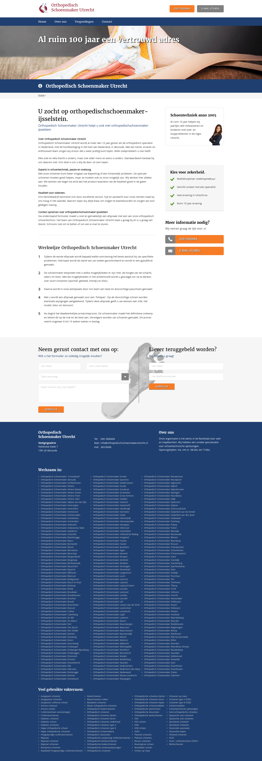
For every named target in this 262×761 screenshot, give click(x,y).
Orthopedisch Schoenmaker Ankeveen (59, 525)
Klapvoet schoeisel (49, 741)
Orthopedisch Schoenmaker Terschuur (162, 576)
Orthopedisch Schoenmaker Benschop (59, 554)
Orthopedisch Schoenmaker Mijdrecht (111, 644)
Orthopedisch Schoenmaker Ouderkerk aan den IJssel (169, 515)
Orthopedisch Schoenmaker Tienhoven (162, 583)
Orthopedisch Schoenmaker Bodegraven (60, 579)
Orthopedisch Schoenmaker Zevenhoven (163, 666)
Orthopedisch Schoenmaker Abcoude (58, 480)
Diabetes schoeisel (49, 719)
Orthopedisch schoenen (98, 712)
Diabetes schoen (48, 722)
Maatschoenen (94, 696)
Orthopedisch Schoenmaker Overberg (162, 521)
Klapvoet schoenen (49, 744)
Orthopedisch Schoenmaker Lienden (110, 595)
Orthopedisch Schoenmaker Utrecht (161, 595)
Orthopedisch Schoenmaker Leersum (110, 579)
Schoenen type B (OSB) (180, 703)
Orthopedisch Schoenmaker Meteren (110, 640)
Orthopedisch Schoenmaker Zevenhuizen (163, 669)
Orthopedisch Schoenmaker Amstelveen (60, 518)
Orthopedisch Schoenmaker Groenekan (111, 493)
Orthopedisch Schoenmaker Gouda (109, 486)
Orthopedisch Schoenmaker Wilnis (160, 640)
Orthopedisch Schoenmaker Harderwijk (111, 509)
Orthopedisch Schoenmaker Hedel (109, 515)
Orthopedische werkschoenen (148, 716)
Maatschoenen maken (97, 699)
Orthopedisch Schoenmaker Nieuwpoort (163, 480)
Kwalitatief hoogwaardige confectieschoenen (62, 751)
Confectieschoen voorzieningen (55, 712)
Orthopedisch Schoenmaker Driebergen (59, 647)
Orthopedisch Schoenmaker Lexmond (110, 592)
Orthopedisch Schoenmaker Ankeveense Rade (62, 528)
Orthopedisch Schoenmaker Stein (159, 570)
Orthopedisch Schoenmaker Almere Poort (60, 496)
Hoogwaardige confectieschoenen (57, 735)
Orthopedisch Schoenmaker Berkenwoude (60, 563)
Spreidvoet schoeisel (178, 722)
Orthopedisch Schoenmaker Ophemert (162, 502)
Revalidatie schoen (143, 748)
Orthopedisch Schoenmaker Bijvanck (58, 570)
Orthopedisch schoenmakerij (100, 732)
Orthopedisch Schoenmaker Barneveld (59, 544)
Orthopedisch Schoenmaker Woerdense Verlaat (166, 647)
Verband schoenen (178, 735)
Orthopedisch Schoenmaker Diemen (58, 634)
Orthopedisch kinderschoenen (101, 709)
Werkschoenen (176, 744)
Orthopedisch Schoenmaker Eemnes (58, 676)
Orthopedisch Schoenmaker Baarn (57, 541)
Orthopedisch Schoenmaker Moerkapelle (112, 647)
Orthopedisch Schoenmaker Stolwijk (161, 573)
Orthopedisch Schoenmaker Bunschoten (60, 605)
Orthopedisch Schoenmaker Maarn (109, 621)
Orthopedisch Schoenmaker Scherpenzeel (163, 547)
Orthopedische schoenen (98, 751)
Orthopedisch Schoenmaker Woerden (161, 644)
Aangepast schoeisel (50, 696)
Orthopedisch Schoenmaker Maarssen (111, 628)
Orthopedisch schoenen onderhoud (103, 722)
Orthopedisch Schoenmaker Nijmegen (162, 493)
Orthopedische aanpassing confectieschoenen (108, 738)
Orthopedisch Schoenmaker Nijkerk (160, 486)
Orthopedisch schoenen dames (101, 716)
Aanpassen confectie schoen (54, 703)
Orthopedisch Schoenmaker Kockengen (111, 566)
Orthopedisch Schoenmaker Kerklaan (110, 563)
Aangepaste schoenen (51, 699)
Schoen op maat (142, 751)
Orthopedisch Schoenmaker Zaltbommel (163, 656)
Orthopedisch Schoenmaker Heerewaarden (113, 521)
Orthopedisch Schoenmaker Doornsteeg (60, 644)
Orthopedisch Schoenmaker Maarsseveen (113, 631)
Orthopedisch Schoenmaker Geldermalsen (113, 483)
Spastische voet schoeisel (181, 716)
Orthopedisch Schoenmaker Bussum (58, 608)
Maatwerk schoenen (96, 703)
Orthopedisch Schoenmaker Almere (57, 486)
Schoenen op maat (178, 696)
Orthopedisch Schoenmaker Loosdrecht (111, 611)
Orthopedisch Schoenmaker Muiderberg (112, 659)
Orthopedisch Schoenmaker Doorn (57, 640)
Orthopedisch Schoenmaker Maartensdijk (112, 634)
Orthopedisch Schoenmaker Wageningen (163, 628)
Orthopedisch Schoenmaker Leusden (110, 589)
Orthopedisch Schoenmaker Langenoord (112, 573)
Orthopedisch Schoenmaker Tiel (159, 579)
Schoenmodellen (177, 706)
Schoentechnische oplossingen (183, 709)
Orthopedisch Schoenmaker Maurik (109, 637)
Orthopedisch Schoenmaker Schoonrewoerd (164, 554)
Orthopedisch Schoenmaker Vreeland (161, 615)
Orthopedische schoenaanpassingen (104, 748)
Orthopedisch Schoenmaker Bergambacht (60, 557)
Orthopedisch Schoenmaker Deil (56, 624)
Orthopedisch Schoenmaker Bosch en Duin (61, 583)
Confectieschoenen (50, 716)
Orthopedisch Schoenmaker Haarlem (110, 502)
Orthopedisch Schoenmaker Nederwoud (112, 672)
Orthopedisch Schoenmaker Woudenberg (163, 650)
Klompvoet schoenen (50, 748)
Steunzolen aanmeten (179, 728)
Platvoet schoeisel (143, 735)
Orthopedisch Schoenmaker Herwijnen (111, 525)
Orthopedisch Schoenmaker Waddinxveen (163, 624)
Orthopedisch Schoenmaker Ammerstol (59, 512)
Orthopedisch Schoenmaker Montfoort (111, 650)
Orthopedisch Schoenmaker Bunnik (57, 602)
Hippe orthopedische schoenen (55, 732)
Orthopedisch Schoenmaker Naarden (110, 663)
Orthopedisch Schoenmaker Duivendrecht (60, 663)
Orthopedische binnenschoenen (102, 741)
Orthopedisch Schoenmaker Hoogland (111, 538)
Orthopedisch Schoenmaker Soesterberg (163, 563)
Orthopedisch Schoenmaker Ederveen (58, 669)
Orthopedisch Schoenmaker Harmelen (111, 512)
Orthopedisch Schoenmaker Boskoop (58, 586)
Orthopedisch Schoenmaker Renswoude (162, 534)
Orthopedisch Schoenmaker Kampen (110, 557)
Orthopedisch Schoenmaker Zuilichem (162, 676)
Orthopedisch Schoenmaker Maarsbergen (113, 624)
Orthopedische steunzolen (147, 712)
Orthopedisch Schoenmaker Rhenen (161, 538)
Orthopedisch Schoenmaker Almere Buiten (61, 489)
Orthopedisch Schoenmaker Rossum (161, 544)
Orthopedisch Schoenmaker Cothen (57, 611)
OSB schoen (140, 728)
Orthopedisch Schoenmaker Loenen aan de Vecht (116, 605)
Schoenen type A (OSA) (180, 699)
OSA (137, 719)
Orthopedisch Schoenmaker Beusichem (59, 566)
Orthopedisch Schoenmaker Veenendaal (163, 599)
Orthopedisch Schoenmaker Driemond (59, 656)
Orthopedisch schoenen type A (101, 725)
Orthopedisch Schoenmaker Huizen (109, 544)
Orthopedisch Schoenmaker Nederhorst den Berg (116, 669)
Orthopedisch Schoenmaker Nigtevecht (162, 483)
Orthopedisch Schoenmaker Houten (110, 541)
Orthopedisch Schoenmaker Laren (109, 576)
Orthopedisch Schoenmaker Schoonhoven (163, 550)
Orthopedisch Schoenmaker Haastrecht (111, 505)
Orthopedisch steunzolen (98, 735)
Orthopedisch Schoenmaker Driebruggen (60, 653)
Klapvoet (45, 738)
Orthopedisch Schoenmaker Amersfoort (59, 509)
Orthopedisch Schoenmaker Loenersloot (112, 608)
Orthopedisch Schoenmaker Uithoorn (161, 592)
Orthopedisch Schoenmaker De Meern (59, 621)
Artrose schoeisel (49, 706)
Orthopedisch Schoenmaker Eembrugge (59, 672)
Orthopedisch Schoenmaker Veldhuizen (162, 602)
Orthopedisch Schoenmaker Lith (108, 602)
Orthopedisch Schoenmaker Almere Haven (61, 493)
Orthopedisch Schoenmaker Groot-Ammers (113, 496)
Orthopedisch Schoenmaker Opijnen (161, 505)
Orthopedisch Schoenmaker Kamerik (110, 554)
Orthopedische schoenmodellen (149, 706)
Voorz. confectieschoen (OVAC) (183, 741)
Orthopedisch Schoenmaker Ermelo (109, 477)
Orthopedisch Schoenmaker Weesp (160, 631)
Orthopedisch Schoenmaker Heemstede (112, 518)
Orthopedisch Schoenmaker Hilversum (111, 528)
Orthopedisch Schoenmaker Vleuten (161, 611)
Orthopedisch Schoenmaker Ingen (109, 550)
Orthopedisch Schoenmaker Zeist (159, 663)
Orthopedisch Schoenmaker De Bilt (57, 618)
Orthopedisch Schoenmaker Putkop (160, 525)
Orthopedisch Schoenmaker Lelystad (110, 583)
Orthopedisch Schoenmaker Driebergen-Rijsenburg (65, 650)
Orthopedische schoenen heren (149, 699)
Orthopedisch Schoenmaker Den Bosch (59, 628)
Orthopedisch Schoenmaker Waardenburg (164, 618)
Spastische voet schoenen (181, 719)
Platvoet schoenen (143, 738)
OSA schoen (140, 722)
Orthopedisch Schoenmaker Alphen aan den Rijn (63, 502)
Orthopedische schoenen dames (150, 696)
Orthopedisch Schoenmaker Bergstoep (59, 560)
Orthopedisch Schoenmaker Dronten (58, 659)
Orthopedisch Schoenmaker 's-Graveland (60, 477)
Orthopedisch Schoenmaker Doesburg (59, 637)
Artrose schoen (48, 709)
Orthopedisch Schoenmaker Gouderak (111, 489)
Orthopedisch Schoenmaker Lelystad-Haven (113, 586)
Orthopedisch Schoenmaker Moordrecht (112, 653)
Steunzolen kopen (177, 732)
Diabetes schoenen (50, 725)
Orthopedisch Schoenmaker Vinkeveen (162, 608)
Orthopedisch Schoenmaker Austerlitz (58, 534)
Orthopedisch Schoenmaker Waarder (161, 621)
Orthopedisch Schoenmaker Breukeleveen (60, 595)
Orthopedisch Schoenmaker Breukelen (59, 592)
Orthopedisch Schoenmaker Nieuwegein (112, 679)
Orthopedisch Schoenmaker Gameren (111, 480)
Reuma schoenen (143, 741)
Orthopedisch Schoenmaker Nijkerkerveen (164, 489)
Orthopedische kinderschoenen (101, 744)
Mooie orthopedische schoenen (102, 706)
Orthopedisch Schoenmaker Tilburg (160, 586)
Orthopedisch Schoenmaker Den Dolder (59, 631)
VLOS (171, 738)
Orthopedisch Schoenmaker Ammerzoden (60, 515)
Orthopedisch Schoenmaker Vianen (160, 605)
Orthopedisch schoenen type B (101, 728)
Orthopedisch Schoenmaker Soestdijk (161, 560)
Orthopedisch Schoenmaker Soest (160, 557)
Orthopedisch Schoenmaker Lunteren (110, 618)
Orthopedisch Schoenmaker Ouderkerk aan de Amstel (169, 512)
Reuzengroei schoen (144, 744)
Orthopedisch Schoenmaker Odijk (159, 499)
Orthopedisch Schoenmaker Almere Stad (60, 499)
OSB (137, 725)
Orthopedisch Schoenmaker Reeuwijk (161, 531)
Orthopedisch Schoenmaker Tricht (160, 589)
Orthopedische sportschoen (147, 709)
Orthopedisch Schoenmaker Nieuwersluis (163, 477)
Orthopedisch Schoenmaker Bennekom (59, 550)
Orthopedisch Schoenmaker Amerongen (60, 505)
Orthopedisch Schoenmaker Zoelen (160, 672)
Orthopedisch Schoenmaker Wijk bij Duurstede (166, 637)
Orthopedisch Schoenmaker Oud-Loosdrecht (165, 509)
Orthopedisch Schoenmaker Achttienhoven (61, 483)
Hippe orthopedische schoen (54, 728)
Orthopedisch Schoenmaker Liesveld (110, 599)
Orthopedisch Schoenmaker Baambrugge (60, 538)
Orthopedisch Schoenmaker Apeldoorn (59, 531)
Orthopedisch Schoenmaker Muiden (110, 656)
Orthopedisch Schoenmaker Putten (160, 528)
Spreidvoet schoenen (179, 725)
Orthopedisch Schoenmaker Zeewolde (162, 659)
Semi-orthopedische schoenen (183, 712)
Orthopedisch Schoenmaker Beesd (57, 547)
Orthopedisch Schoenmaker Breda (57, 589)
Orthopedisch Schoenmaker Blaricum (58, 576)
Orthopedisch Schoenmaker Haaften (110, 499)
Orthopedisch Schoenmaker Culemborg (59, 615)
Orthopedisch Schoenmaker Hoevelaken (112, 531)
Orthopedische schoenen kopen (149, 703)
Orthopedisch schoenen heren (101, 719)
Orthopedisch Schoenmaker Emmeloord (59, 679)
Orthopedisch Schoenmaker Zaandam (162, 653)
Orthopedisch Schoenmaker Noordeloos (163, 496)
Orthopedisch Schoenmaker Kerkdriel (110, 560)
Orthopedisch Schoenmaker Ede (56, 666)
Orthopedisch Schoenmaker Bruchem (58, 599)
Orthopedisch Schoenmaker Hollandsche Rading (115, 534)
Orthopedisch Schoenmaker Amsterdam (60, 521)
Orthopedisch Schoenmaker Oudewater (162, 518)
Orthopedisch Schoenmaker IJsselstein (111, 547)
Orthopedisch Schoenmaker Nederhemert (113, 666)
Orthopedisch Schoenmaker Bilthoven (58, 573)
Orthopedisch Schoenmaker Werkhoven (162, 634)
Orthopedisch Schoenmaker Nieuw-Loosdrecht (115, 676)
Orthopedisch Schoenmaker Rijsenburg (162, 541)
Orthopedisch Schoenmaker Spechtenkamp (164, 566)
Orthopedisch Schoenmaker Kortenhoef (111, 570)
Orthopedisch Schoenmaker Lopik (109, 615)
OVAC (137, 732)
